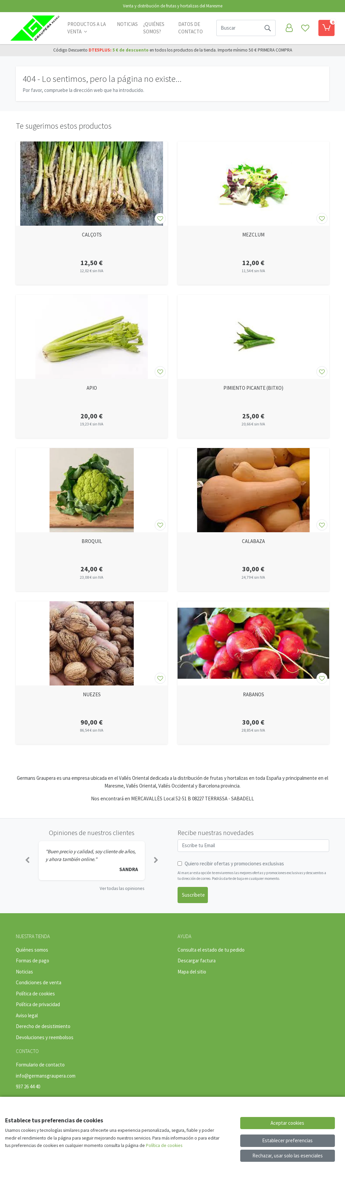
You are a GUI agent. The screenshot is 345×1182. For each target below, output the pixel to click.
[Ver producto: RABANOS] (253, 643)
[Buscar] (238, 28)
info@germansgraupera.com (45, 1076)
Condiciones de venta (38, 982)
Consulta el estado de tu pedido (211, 950)
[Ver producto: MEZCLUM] (253, 183)
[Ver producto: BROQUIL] (91, 490)
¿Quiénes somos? (153, 28)
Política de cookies (35, 993)
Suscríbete (193, 895)
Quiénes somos (32, 950)
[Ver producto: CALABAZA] (253, 490)
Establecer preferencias (287, 1140)
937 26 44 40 (28, 1086)
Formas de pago (32, 960)
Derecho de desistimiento (43, 1026)
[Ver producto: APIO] (91, 337)
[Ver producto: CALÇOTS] (91, 183)
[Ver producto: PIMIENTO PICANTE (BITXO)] (253, 337)
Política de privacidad (38, 1004)
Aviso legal (27, 1015)
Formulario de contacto (40, 1064)
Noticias (127, 24)
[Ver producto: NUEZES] (91, 643)
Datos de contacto (190, 28)
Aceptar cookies (287, 1123)
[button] (27, 860)
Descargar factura (197, 960)
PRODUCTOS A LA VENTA (86, 28)
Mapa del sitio (192, 971)
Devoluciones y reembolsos (44, 1037)
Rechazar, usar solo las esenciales (287, 1155)
